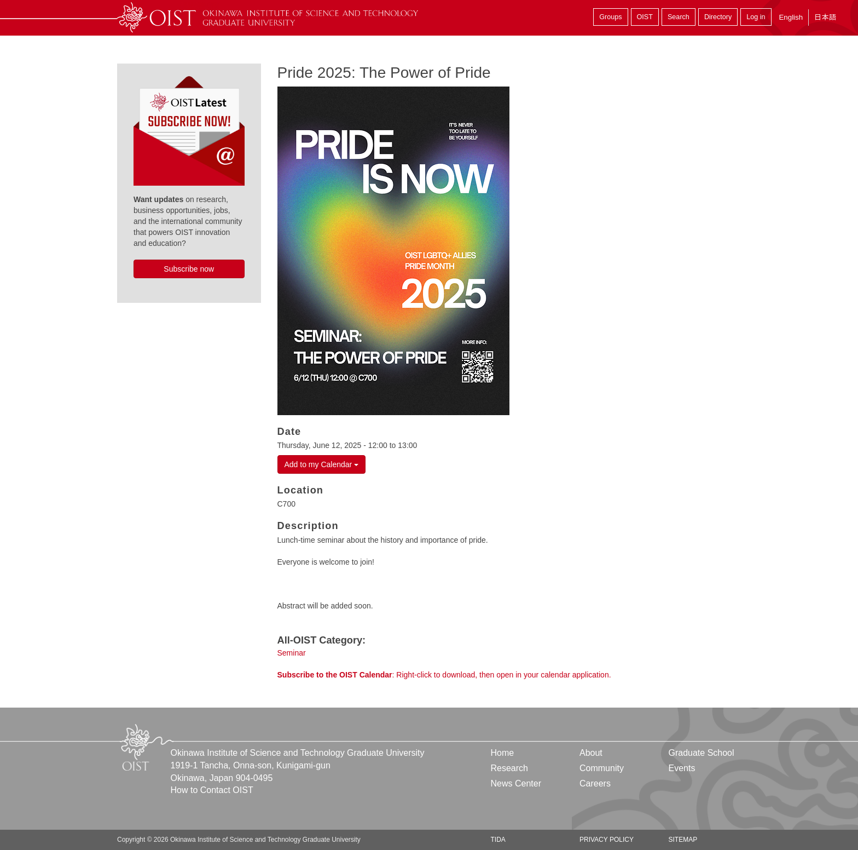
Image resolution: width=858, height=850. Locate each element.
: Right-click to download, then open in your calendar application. (444, 674)
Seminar (291, 652)
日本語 (825, 17)
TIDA (498, 839)
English (791, 17)
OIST (645, 17)
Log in (755, 17)
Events (681, 768)
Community (601, 768)
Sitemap (682, 839)
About (590, 752)
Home (502, 752)
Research (509, 768)
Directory (718, 17)
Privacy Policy (606, 839)
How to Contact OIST (212, 790)
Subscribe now (189, 269)
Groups (610, 17)
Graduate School (701, 752)
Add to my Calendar (322, 464)
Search (678, 17)
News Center (516, 783)
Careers (595, 783)
